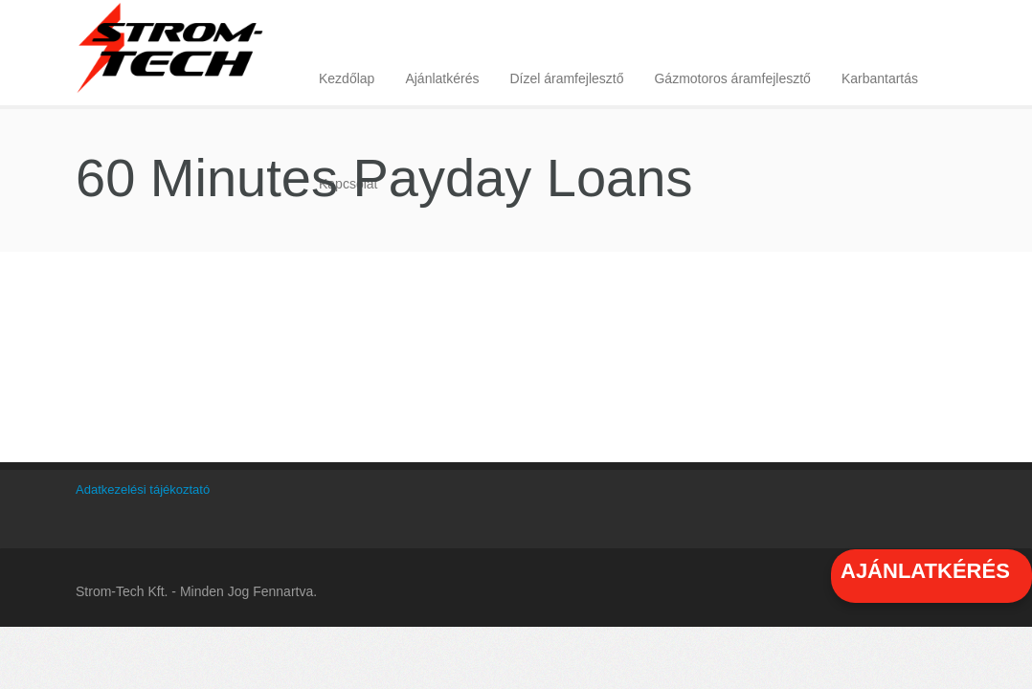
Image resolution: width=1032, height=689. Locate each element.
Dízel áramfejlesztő (566, 78)
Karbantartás (879, 78)
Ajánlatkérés (442, 78)
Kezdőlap (346, 78)
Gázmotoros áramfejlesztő (732, 78)
